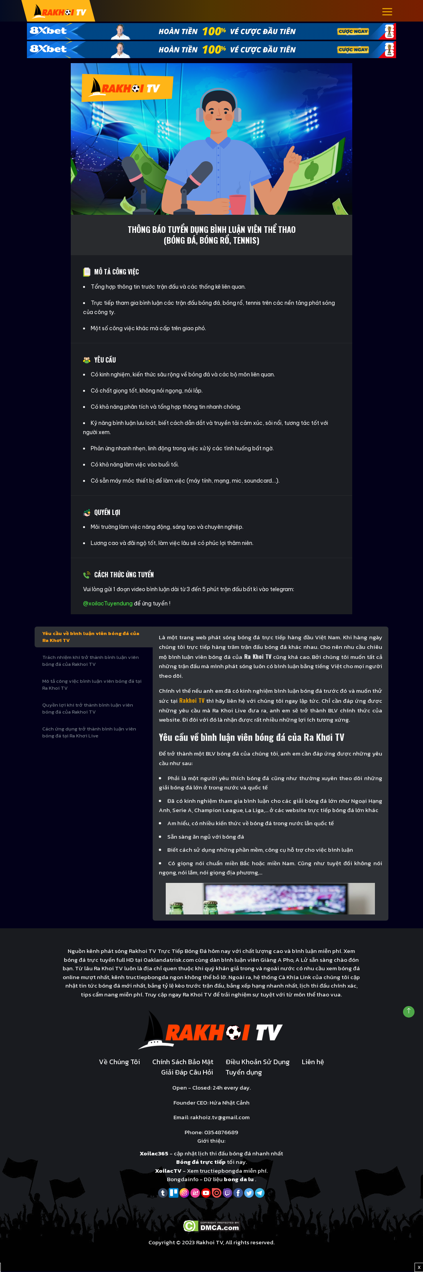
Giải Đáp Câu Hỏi (187, 1073)
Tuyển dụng (243, 1073)
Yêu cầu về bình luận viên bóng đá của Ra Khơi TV (90, 637)
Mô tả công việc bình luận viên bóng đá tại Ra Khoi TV (92, 685)
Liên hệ (313, 1062)
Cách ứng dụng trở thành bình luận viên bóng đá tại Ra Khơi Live (89, 733)
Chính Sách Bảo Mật (182, 1062)
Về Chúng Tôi (119, 1062)
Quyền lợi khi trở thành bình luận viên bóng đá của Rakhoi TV (87, 709)
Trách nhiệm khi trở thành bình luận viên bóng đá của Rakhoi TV (90, 661)
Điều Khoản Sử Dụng (258, 1062)
